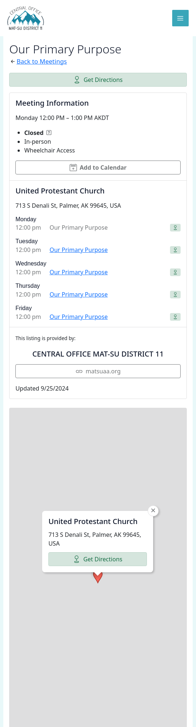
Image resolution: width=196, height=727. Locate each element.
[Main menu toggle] (180, 18)
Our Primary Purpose (78, 250)
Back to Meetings (41, 61)
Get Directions (98, 80)
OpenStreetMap (90, 718)
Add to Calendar (98, 167)
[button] (98, 499)
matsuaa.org (98, 371)
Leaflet (38, 718)
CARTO (173, 718)
